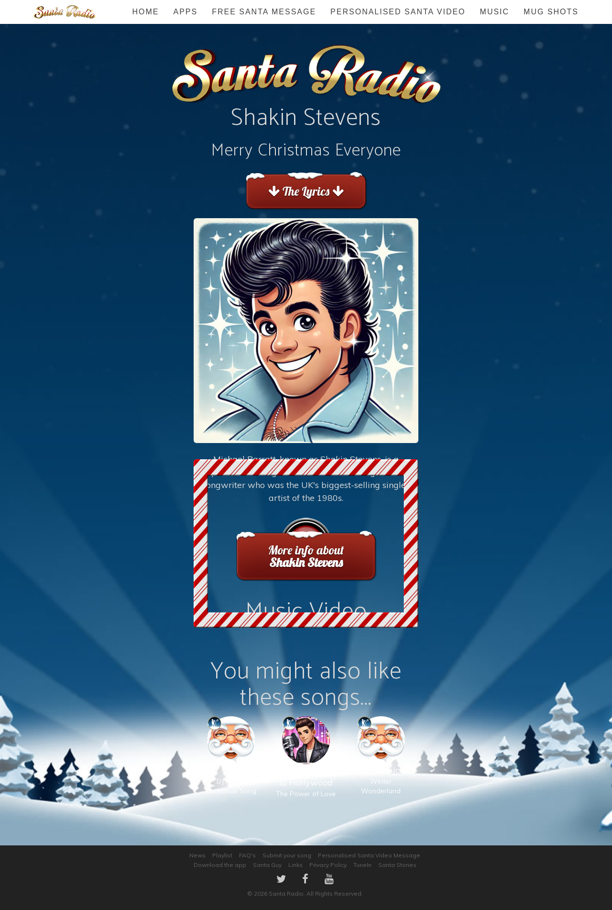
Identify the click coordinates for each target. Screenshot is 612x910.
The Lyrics (305, 191)
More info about (306, 556)
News (197, 855)
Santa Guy (267, 864)
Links (295, 864)
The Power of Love (306, 766)
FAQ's (247, 855)
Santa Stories (397, 864)
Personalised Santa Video (397, 12)
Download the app (220, 864)
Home (145, 12)
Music (495, 12)
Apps (185, 12)
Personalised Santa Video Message (369, 855)
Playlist (222, 855)
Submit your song (286, 855)
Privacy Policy (328, 864)
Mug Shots (551, 12)
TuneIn (362, 864)
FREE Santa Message (264, 12)
